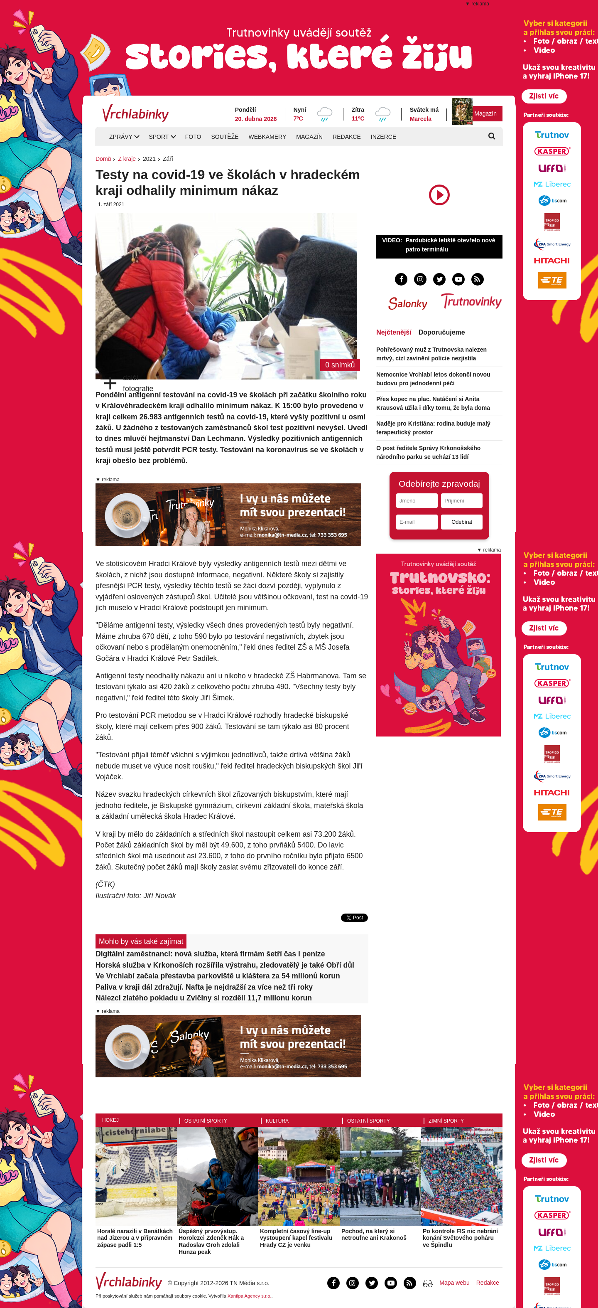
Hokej (110, 1120)
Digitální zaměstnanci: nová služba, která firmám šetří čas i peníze (210, 954)
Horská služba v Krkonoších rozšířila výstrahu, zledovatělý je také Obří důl (225, 965)
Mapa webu (454, 1282)
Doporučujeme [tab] (442, 332)
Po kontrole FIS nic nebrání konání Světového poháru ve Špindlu (460, 1238)
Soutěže (224, 136)
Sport (159, 136)
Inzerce (383, 136)
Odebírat (461, 522)
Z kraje (127, 158)
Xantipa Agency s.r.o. (250, 1295)
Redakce (347, 136)
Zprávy (120, 136)
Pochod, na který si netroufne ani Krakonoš (374, 1234)
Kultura (277, 1121)
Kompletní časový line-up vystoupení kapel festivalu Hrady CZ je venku (296, 1238)
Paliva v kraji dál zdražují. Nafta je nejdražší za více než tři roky (204, 987)
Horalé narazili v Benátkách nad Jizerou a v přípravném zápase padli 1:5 (135, 1238)
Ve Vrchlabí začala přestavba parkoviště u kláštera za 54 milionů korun (218, 976)
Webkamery (268, 136)
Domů (103, 158)
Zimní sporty (446, 1121)
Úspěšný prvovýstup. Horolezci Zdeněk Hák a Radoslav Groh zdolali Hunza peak (211, 1241)
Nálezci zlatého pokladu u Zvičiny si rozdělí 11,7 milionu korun (204, 998)
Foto (193, 136)
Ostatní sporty (205, 1121)
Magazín (485, 113)
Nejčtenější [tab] (393, 332)
